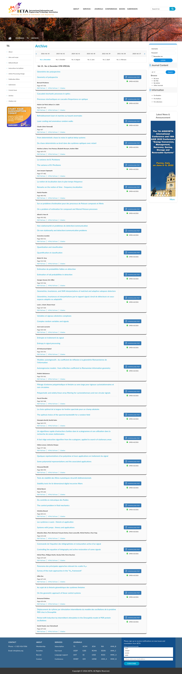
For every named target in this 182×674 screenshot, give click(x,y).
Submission (132, 9)
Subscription (59, 646)
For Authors (157, 98)
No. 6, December (45, 59)
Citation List (12, 101)
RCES (103, 655)
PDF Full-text (41, 88)
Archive (11, 96)
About (76, 9)
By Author (157, 83)
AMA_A (104, 659)
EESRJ (103, 651)
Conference (59, 659)
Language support (61, 655)
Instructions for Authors (16, 68)
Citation (62, 88)
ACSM (85, 646)
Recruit (38, 655)
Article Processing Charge (17, 74)
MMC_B (113, 659)
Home (10, 38)
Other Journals (158, 85)
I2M (84, 659)
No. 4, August (76, 59)
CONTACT (12, 642)
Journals (99, 9)
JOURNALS (77, 642)
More (172, 199)
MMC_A (113, 655)
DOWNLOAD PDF (132, 77)
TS (28, 38)
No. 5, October (60, 59)
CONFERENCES (111, 9)
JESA (94, 646)
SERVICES (58, 642)
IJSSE (94, 655)
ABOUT (39, 642)
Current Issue (13, 90)
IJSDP (75, 651)
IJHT (75, 655)
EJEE (84, 651)
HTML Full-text (52, 88)
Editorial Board (13, 63)
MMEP (75, 659)
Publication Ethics (14, 79)
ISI (83, 655)
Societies (39, 651)
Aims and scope (13, 57)
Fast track (58, 651)
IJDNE (94, 659)
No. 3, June (91, 59)
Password (154, 53)
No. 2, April (106, 59)
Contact (39, 659)
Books (122, 9)
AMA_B (113, 646)
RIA (102, 646)
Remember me (158, 56)
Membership (40, 646)
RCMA (94, 651)
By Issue (156, 78)
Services (86, 9)
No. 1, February (121, 59)
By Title (156, 81)
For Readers (157, 95)
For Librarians (158, 102)
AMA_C (113, 651)
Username (154, 49)
